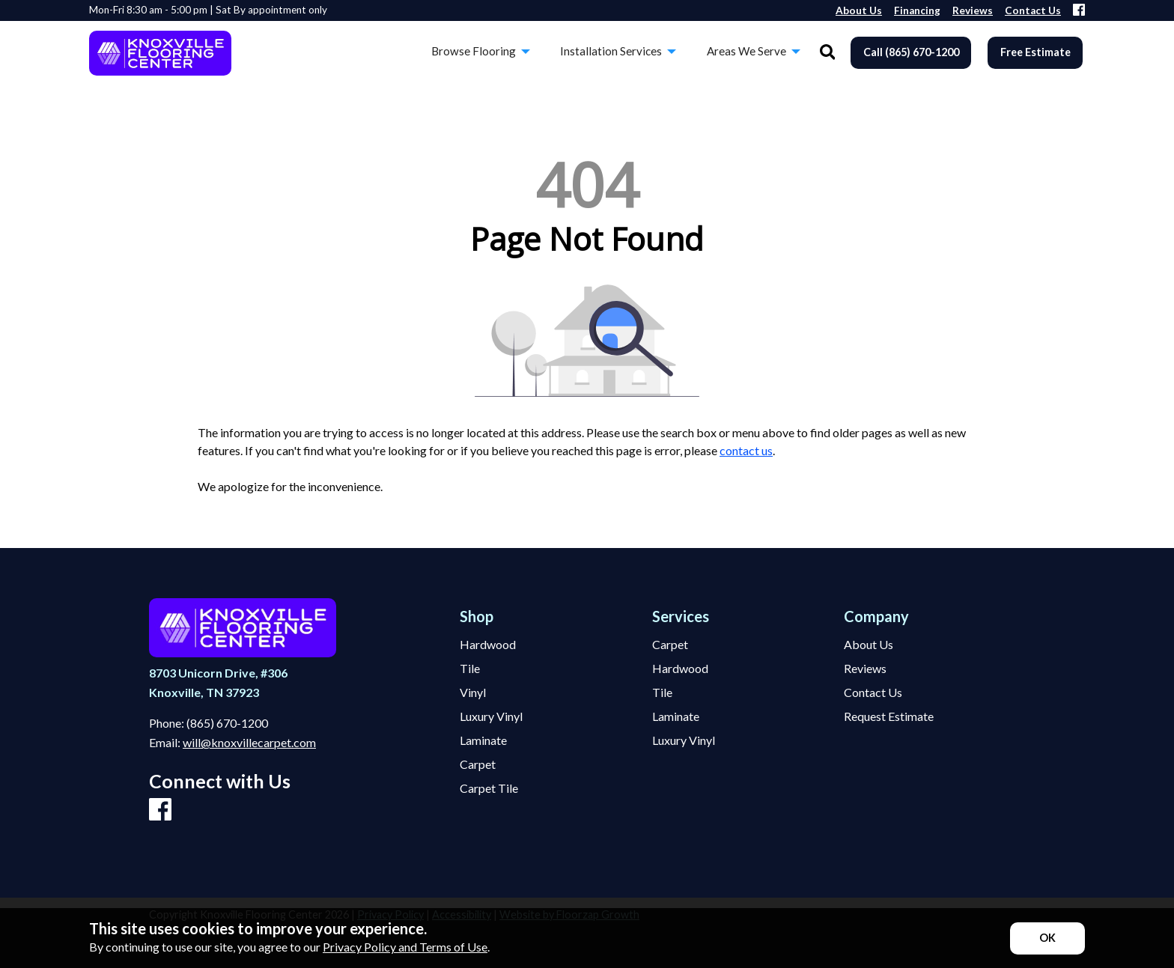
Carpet (478, 764)
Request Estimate (889, 716)
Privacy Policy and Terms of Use (405, 947)
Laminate (483, 740)
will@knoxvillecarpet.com (249, 742)
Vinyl (473, 692)
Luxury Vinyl (491, 716)
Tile (470, 669)
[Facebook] (1079, 11)
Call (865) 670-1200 (911, 52)
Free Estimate (1035, 52)
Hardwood (488, 645)
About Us (868, 645)
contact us (746, 450)
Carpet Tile (489, 788)
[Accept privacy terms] (1047, 938)
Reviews (865, 669)
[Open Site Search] (827, 52)
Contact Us (873, 692)
